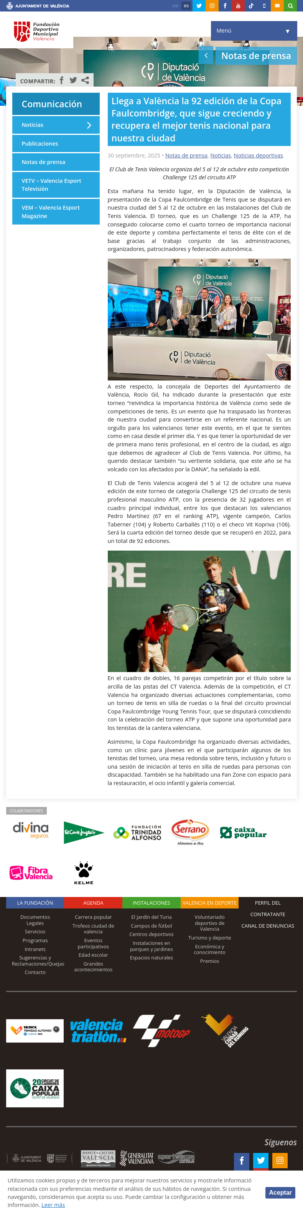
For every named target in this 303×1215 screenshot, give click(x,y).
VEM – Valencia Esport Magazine (51, 212)
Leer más (87, 1204)
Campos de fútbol (151, 925)
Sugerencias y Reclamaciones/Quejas (38, 960)
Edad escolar (93, 954)
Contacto (35, 972)
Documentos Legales (35, 919)
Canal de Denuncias (268, 925)
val (175, 5)
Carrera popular (93, 916)
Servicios (35, 931)
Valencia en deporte (210, 902)
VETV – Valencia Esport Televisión (51, 185)
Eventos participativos (93, 943)
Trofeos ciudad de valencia (93, 928)
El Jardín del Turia (151, 916)
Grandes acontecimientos (93, 966)
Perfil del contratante (267, 908)
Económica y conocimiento (209, 949)
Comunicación (52, 104)
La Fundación (35, 902)
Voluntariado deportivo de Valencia (210, 922)
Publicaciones (40, 143)
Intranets (35, 949)
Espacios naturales (151, 957)
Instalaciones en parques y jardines (151, 946)
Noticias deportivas (258, 155)
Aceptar (280, 1192)
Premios (209, 961)
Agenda (93, 902)
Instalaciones (151, 902)
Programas (35, 940)
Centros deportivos (151, 934)
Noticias (220, 155)
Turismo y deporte (209, 937)
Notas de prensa (186, 155)
